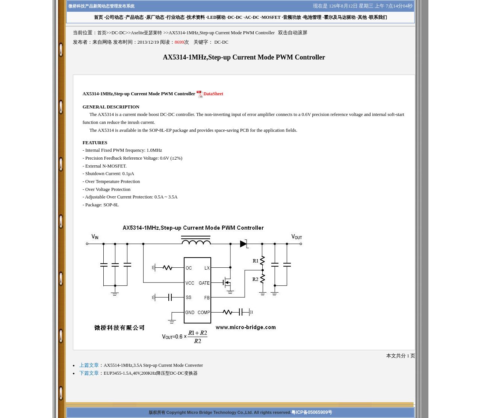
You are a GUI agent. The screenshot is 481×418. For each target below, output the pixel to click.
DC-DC (235, 17)
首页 (101, 32)
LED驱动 (216, 17)
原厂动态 (155, 17)
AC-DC (252, 17)
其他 (362, 17)
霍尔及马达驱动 (339, 17)
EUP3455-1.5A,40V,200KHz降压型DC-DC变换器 (150, 373)
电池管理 (312, 17)
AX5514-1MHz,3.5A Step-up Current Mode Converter (153, 365)
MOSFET (271, 17)
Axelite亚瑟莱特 (146, 32)
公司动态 (114, 17)
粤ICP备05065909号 (311, 412)
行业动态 (175, 17)
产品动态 (135, 17)
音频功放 (292, 17)
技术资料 (196, 17)
